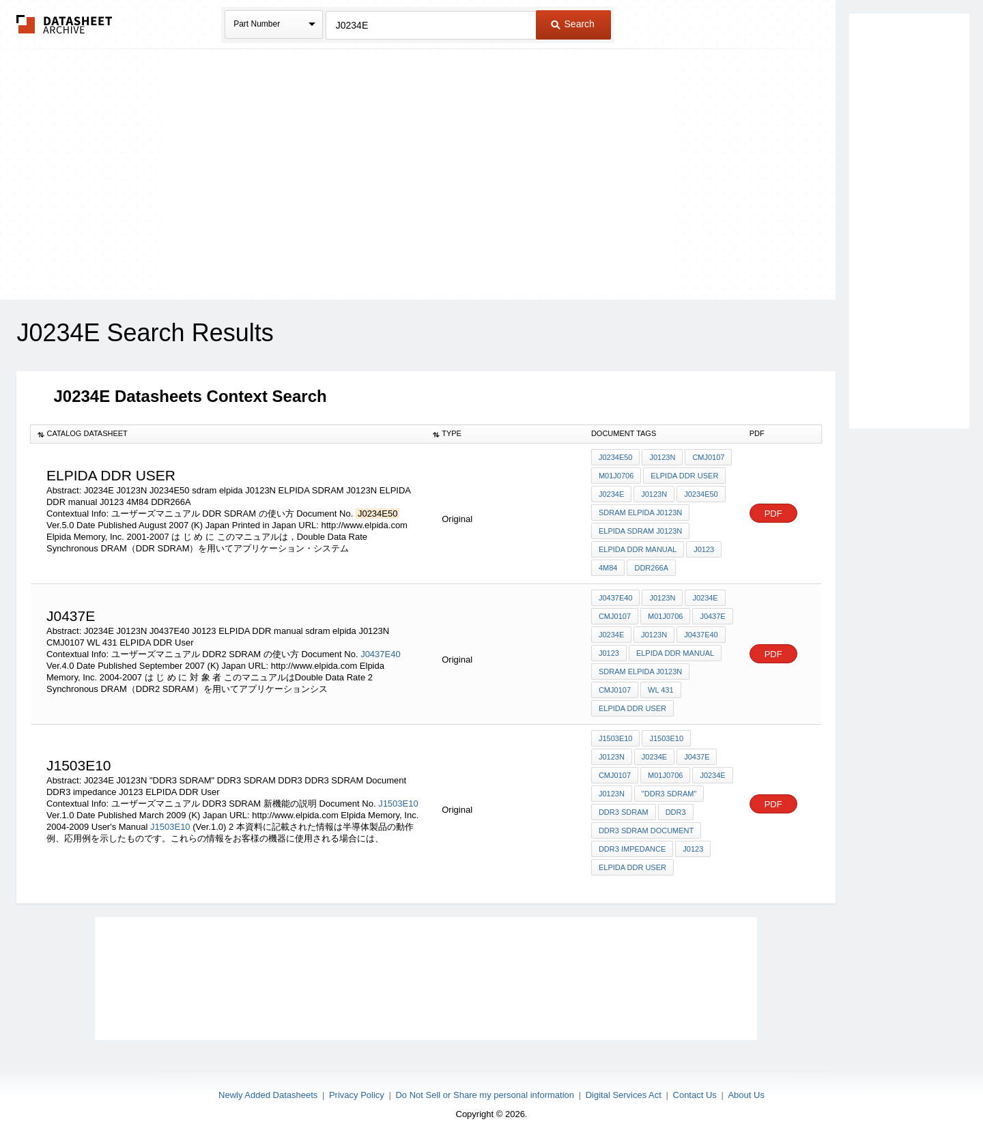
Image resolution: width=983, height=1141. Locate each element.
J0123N (662, 457)
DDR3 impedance (632, 849)
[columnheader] (228, 434)
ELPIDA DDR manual (637, 549)
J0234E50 (616, 457)
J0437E (712, 616)
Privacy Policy (356, 1095)
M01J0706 (616, 476)
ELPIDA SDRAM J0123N (640, 531)
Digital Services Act (623, 1095)
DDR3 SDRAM (624, 812)
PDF (773, 513)
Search (573, 23)
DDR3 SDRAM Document (646, 830)
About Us (746, 1095)
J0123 (704, 549)
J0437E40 (380, 654)
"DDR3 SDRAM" (669, 794)
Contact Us (695, 1095)
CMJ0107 (708, 457)
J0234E (611, 494)
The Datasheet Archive (64, 24)
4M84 (608, 568)
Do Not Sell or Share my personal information (484, 1095)
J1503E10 (398, 803)
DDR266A (651, 568)
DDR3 (676, 812)
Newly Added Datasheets (267, 1095)
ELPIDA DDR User (684, 476)
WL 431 (661, 690)
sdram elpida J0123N (640, 512)
